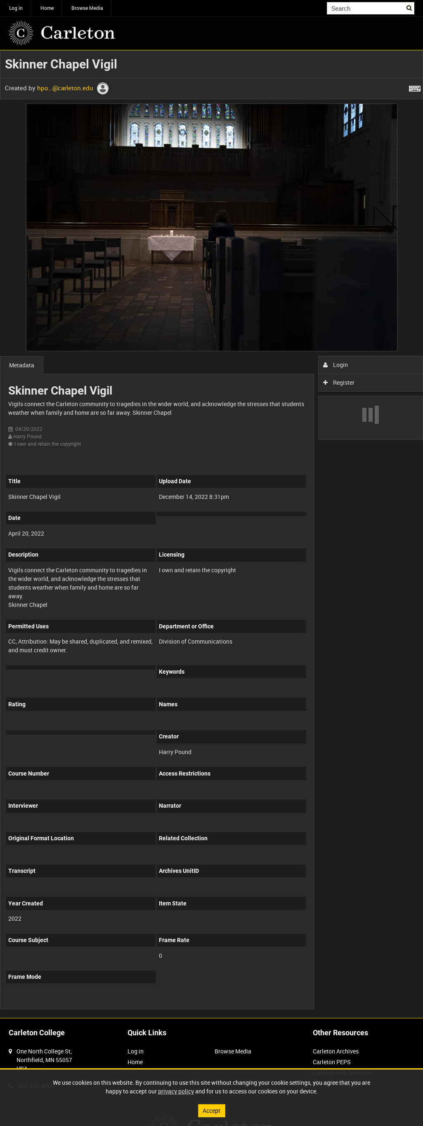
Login (335, 365)
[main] (211, 534)
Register (339, 382)
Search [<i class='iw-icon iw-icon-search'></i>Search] (409, 7)
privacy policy (176, 1091)
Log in (16, 8)
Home (47, 8)
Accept (211, 1110)
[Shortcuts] (415, 87)
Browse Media (87, 8)
